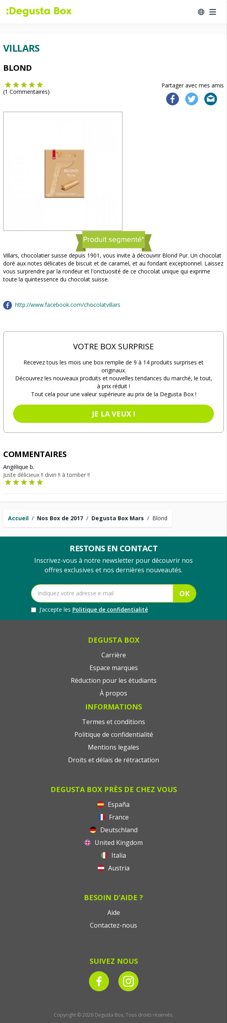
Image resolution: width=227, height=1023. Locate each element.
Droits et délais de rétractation (113, 760)
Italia (113, 855)
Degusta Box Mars (117, 518)
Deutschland (114, 829)
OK (184, 593)
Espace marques (113, 667)
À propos (113, 693)
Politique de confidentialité (110, 609)
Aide (113, 912)
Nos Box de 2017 (60, 518)
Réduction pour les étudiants (114, 680)
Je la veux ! (113, 413)
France (114, 817)
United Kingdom (113, 842)
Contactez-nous (113, 925)
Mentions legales (113, 747)
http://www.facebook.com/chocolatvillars (67, 304)
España (113, 804)
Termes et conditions (113, 721)
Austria (114, 868)
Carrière (113, 655)
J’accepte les (89, 610)
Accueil (18, 518)
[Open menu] (213, 12)
